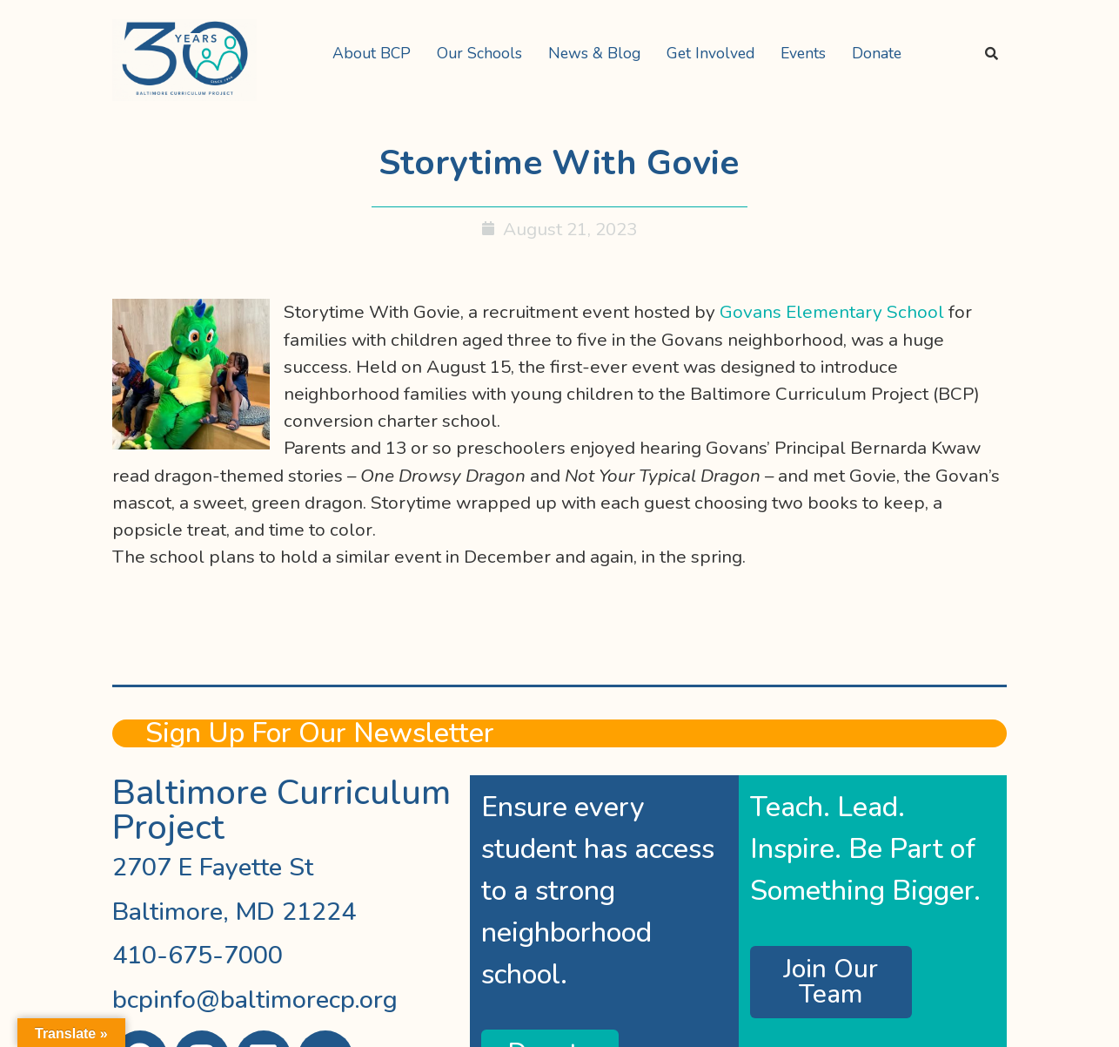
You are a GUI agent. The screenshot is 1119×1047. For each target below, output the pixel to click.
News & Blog (594, 53)
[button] (376, 54)
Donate (876, 53)
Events (803, 53)
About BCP (371, 53)
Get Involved (710, 53)
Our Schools (479, 53)
